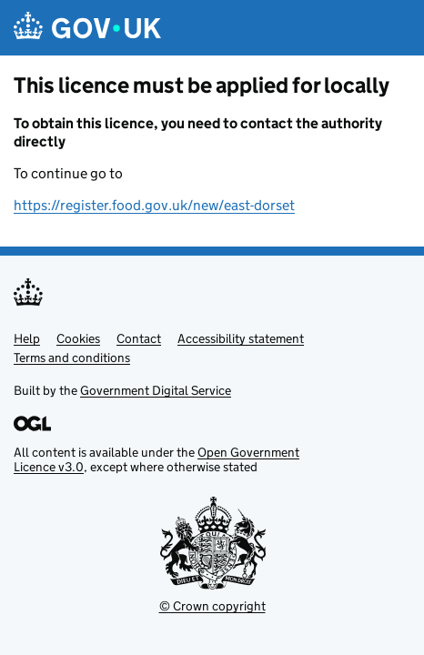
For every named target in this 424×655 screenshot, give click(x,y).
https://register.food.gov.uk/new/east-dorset (154, 205)
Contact (138, 338)
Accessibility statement (240, 338)
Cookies (78, 338)
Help (27, 338)
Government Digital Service (155, 390)
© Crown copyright (212, 606)
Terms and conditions (72, 357)
